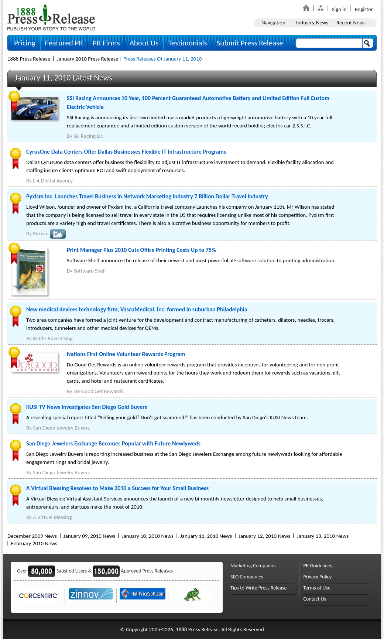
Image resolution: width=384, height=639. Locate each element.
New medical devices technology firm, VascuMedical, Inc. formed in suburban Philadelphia (136, 309)
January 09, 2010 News (89, 536)
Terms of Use (317, 588)
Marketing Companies (253, 566)
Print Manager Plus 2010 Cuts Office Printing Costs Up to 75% (141, 249)
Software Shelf (89, 270)
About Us (144, 43)
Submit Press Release (250, 43)
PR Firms (106, 43)
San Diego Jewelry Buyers (61, 427)
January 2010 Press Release (87, 58)
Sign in (339, 9)
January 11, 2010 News (206, 536)
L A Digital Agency (53, 180)
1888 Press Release (28, 58)
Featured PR (64, 43)
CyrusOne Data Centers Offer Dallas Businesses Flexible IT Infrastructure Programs (126, 151)
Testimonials (187, 43)
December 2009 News (32, 536)
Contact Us (315, 599)
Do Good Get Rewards (98, 391)
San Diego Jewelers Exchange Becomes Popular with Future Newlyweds (113, 443)
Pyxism (40, 233)
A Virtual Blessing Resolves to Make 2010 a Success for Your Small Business (117, 488)
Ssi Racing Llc (88, 136)
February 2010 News (34, 543)
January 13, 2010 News (323, 536)
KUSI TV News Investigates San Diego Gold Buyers (86, 406)
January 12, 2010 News (264, 536)
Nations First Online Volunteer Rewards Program (126, 354)
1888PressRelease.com (51, 17)
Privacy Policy (318, 577)
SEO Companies (246, 577)
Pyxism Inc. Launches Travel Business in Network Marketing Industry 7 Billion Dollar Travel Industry (147, 196)
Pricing (24, 43)
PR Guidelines (318, 566)
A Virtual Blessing (52, 517)
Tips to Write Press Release (258, 588)
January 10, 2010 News (148, 536)
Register (364, 9)
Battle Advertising (53, 338)
